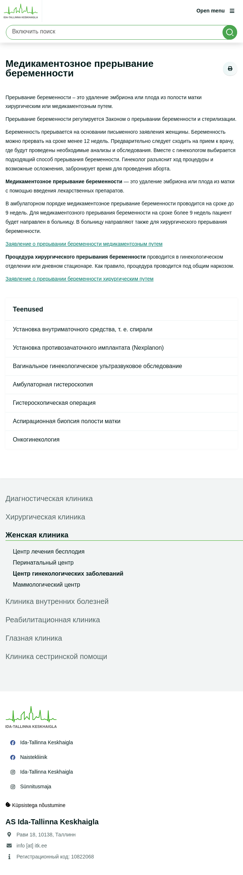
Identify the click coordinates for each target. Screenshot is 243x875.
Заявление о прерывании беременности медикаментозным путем (83, 244)
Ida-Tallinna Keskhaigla (46, 742)
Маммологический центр (46, 584)
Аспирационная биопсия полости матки (67, 421)
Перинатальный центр (43, 562)
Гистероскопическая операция (54, 403)
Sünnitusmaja (35, 786)
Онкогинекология (36, 439)
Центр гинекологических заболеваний (68, 573)
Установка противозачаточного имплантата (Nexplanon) (88, 348)
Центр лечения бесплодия (49, 551)
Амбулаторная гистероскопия (53, 384)
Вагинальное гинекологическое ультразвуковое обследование (97, 366)
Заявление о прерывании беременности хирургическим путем (79, 279)
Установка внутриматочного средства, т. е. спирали (82, 329)
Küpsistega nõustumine (35, 805)
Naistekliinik (33, 757)
